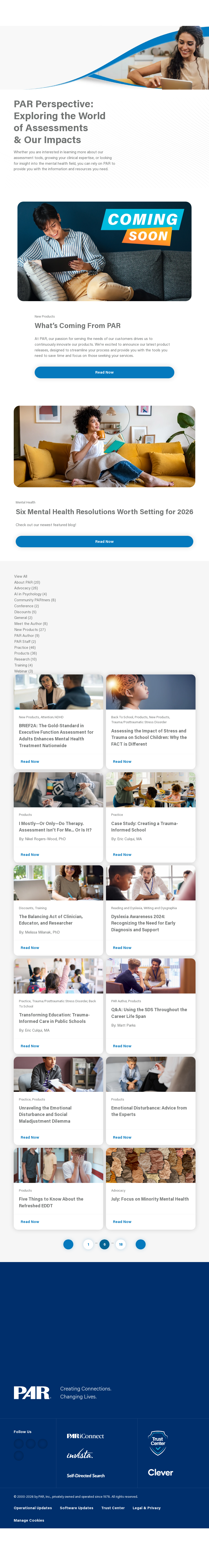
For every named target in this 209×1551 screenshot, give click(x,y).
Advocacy (105, 588)
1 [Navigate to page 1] (88, 1244)
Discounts (105, 612)
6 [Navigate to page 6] (105, 1244)
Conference (105, 606)
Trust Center (113, 1507)
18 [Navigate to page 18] (121, 1244)
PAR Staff (105, 642)
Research (105, 660)
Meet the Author (105, 624)
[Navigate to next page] (141, 1244)
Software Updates (76, 1507)
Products (105, 654)
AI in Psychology (105, 594)
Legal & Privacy (147, 1507)
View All (105, 577)
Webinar (105, 671)
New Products (105, 630)
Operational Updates (33, 1507)
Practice (105, 648)
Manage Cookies (29, 1520)
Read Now (104, 372)
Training (105, 665)
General (105, 618)
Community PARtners (105, 600)
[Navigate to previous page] (68, 1244)
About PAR (105, 583)
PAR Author (105, 636)
